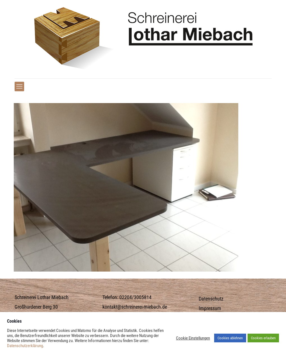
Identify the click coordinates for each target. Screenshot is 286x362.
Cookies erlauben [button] (263, 338)
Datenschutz (211, 299)
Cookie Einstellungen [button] (193, 338)
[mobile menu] (19, 86)
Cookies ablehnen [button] (230, 338)
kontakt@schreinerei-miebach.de (134, 307)
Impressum (210, 308)
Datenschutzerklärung (25, 345)
